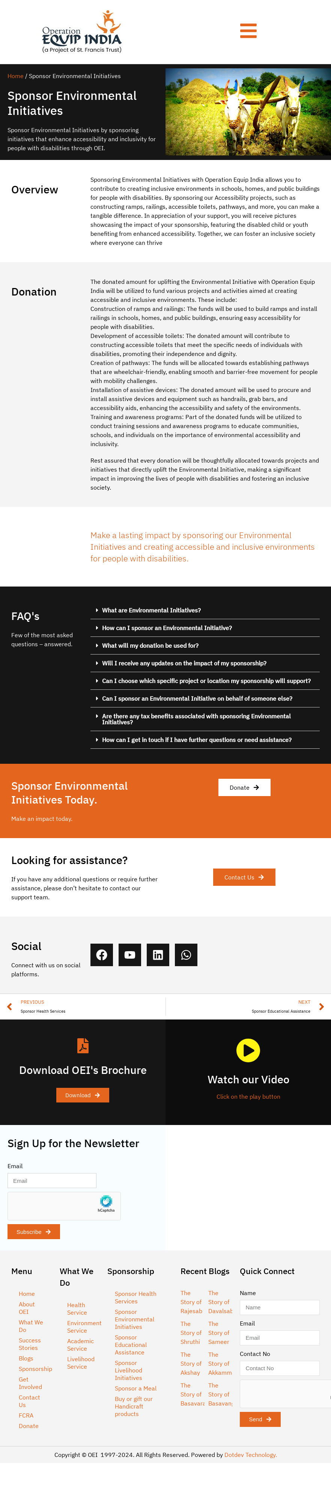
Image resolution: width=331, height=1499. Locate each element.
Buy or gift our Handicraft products (134, 1406)
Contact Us (29, 1401)
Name (248, 1293)
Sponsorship (35, 1368)
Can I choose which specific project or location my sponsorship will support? (206, 681)
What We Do (31, 1325)
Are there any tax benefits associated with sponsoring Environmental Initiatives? (196, 719)
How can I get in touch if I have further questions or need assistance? (197, 739)
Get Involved (30, 1382)
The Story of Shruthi (191, 1332)
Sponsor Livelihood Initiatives (128, 1370)
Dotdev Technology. (250, 1454)
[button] (205, 610)
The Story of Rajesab (191, 1302)
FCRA (26, 1415)
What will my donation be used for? (150, 645)
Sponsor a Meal (135, 1388)
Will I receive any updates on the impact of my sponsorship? (184, 663)
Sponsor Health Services (135, 1297)
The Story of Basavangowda (228, 1394)
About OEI (27, 1307)
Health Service (77, 1308)
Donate (29, 1426)
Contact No (255, 1353)
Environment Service (83, 1326)
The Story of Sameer (218, 1332)
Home (16, 76)
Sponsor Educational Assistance (131, 1344)
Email (15, 1166)
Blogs (26, 1358)
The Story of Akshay (191, 1363)
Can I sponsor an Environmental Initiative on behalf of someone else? (197, 698)
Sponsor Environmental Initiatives (134, 1319)
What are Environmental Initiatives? (151, 610)
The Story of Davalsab (220, 1302)
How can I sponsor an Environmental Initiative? (167, 628)
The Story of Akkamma (221, 1363)
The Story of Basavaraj (194, 1394)
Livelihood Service (81, 1362)
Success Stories (30, 1343)
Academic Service (80, 1344)
